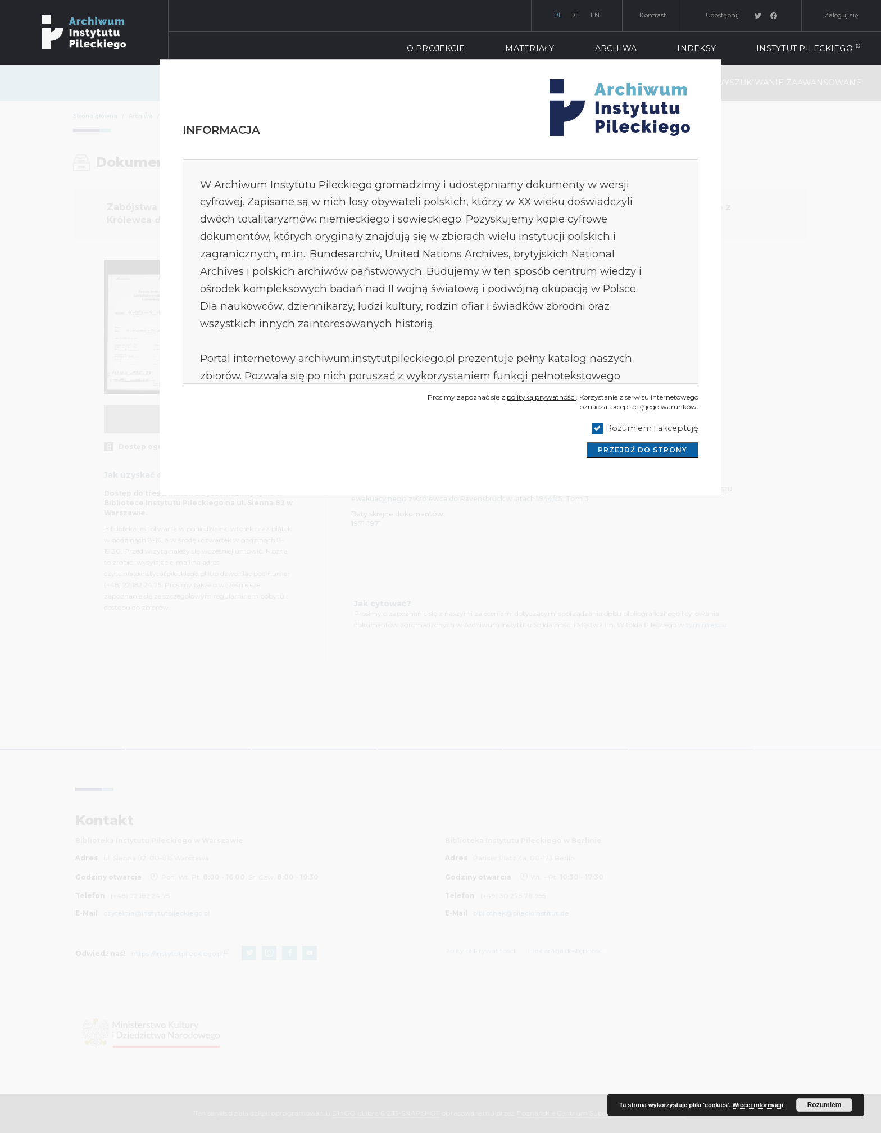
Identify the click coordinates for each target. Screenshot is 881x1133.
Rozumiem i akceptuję (652, 428)
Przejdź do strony (642, 450)
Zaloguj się (841, 15)
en (595, 15)
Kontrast (652, 15)
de (574, 15)
